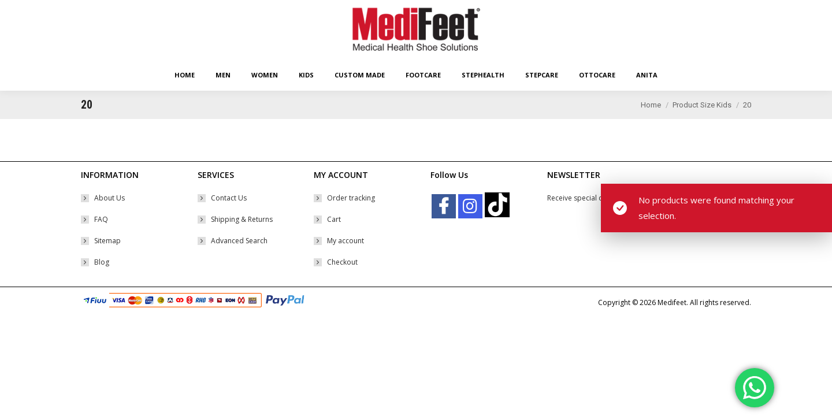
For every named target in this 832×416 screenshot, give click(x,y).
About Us (109, 219)
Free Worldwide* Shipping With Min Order (213, 10)
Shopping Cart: (644, 10)
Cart (334, 240)
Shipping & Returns (242, 240)
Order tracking (351, 219)
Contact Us (229, 219)
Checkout (342, 283)
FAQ (101, 240)
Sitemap (107, 261)
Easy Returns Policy (111, 10)
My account (345, 261)
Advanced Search (239, 261)
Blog (101, 283)
